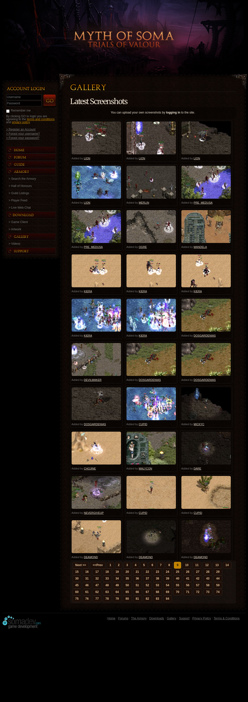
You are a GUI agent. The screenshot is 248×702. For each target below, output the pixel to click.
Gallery (171, 618)
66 (137, 592)
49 (117, 585)
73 (207, 592)
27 (197, 572)
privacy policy (21, 122)
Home (112, 618)
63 (107, 592)
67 (147, 592)
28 (207, 572)
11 (196, 565)
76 (87, 598)
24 (167, 572)
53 (157, 585)
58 (207, 585)
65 (127, 592)
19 (117, 572)
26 (187, 572)
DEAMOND (91, 557)
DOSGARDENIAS (205, 335)
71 (187, 592)
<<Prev (98, 565)
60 (77, 592)
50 (127, 585)
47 (97, 585)
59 (218, 585)
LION (87, 158)
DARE (197, 468)
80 (127, 598)
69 (167, 592)
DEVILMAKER (93, 379)
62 (97, 592)
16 (87, 572)
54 (167, 585)
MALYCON (145, 468)
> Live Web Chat (20, 207)
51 (137, 585)
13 (217, 565)
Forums (123, 618)
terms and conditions (41, 119)
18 (107, 572)
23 (157, 572)
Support (184, 618)
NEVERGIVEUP (94, 512)
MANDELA (200, 246)
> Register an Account (21, 129)
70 (177, 592)
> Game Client (18, 222)
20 (127, 572)
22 (147, 572)
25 (177, 572)
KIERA (88, 291)
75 (77, 598)
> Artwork (15, 229)
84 (167, 598)
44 (218, 578)
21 (137, 572)
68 (157, 592)
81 (137, 598)
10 (186, 565)
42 (197, 578)
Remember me (21, 110)
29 (218, 572)
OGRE (143, 246)
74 (218, 592)
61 (87, 592)
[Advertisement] (124, 667)
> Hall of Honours (20, 186)
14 (227, 565)
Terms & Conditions (227, 618)
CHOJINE (90, 468)
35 (127, 578)
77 (97, 598)
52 (147, 585)
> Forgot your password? (22, 137)
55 (177, 585)
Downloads (156, 618)
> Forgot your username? (23, 133)
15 (77, 572)
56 (187, 585)
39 (167, 578)
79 (117, 598)
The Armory (138, 618)
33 (107, 578)
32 (97, 578)
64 (117, 592)
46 (87, 585)
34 (117, 578)
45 (77, 585)
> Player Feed (18, 200)
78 (107, 598)
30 (77, 578)
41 (187, 578)
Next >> (80, 565)
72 (197, 592)
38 (157, 578)
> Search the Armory (22, 178)
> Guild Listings (19, 193)
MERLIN (144, 202)
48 (107, 585)
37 (147, 578)
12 (207, 565)
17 (97, 572)
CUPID (143, 424)
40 (177, 578)
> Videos (14, 243)
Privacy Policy (201, 618)
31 (87, 578)
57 (197, 585)
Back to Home (124, 31)
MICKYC (199, 424)
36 (137, 578)
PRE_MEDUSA (203, 202)
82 (147, 598)
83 (157, 598)
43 (207, 578)
